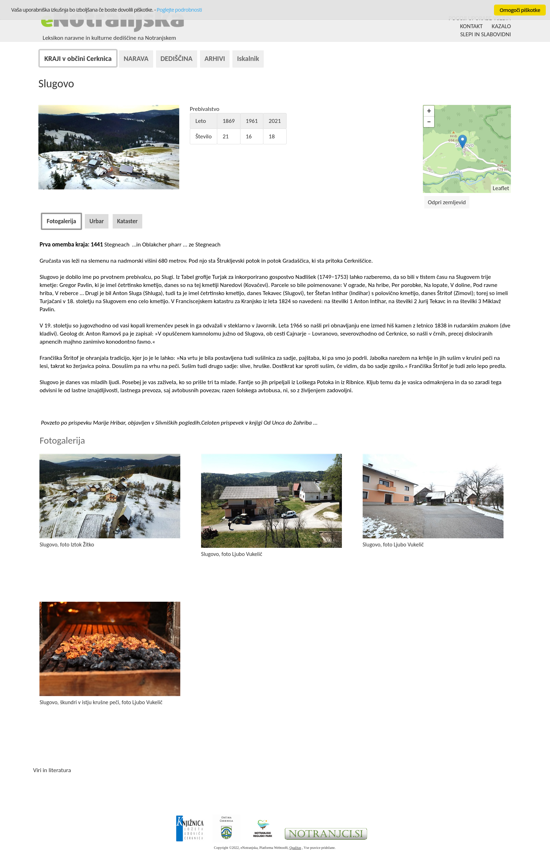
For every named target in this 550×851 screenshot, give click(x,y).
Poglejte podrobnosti (179, 9)
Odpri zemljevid (447, 202)
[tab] (61, 221)
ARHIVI (215, 58)
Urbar (96, 221)
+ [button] (429, 110)
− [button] (429, 121)
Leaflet (501, 188)
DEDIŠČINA (177, 58)
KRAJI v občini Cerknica (78, 58)
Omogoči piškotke (520, 9)
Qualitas (295, 848)
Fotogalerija (61, 221)
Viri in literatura (52, 770)
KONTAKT (471, 26)
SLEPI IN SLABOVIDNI (485, 34)
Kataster (127, 221)
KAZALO (501, 26)
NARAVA (136, 58)
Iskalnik (248, 58)
